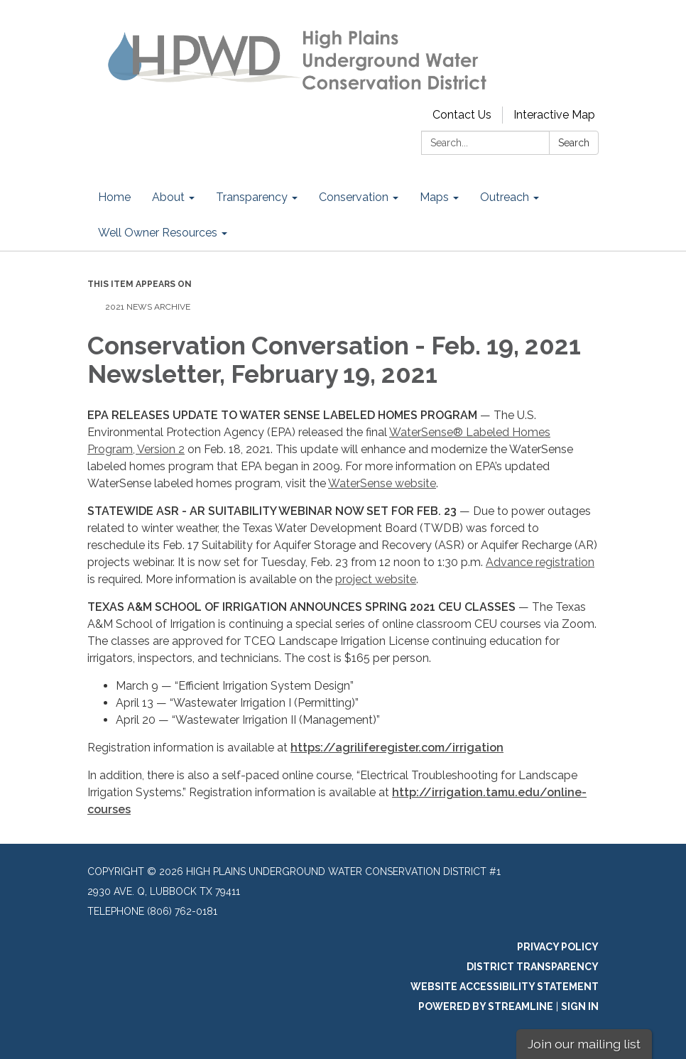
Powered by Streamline (485, 1006)
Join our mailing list (584, 1043)
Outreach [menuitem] (504, 197)
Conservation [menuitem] (353, 197)
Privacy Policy (558, 946)
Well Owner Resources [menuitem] (157, 232)
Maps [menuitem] (434, 197)
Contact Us (461, 114)
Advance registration (540, 562)
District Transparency (533, 966)
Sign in (580, 1006)
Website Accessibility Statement (504, 986)
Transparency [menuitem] (252, 197)
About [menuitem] (168, 197)
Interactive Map (554, 114)
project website (375, 579)
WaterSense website (382, 483)
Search (573, 142)
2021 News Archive (147, 307)
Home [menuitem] (114, 197)
